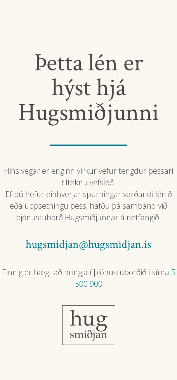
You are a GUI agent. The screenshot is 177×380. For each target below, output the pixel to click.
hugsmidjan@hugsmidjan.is (88, 244)
